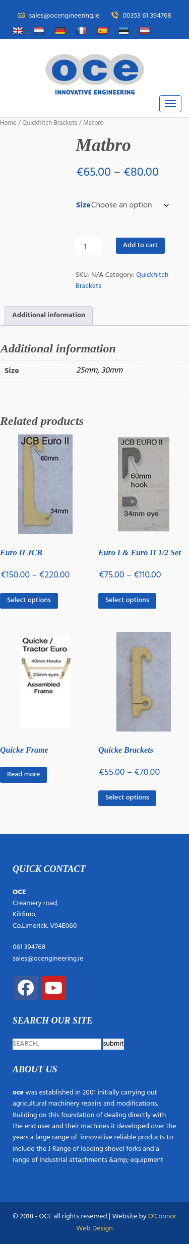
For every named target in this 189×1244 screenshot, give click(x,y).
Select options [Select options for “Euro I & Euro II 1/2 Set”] (127, 600)
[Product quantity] (88, 246)
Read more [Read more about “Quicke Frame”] (23, 774)
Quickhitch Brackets (49, 123)
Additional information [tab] (48, 315)
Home (8, 123)
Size (83, 205)
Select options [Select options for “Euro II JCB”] (29, 600)
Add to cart (140, 245)
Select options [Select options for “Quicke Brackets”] (127, 797)
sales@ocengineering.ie (48, 959)
